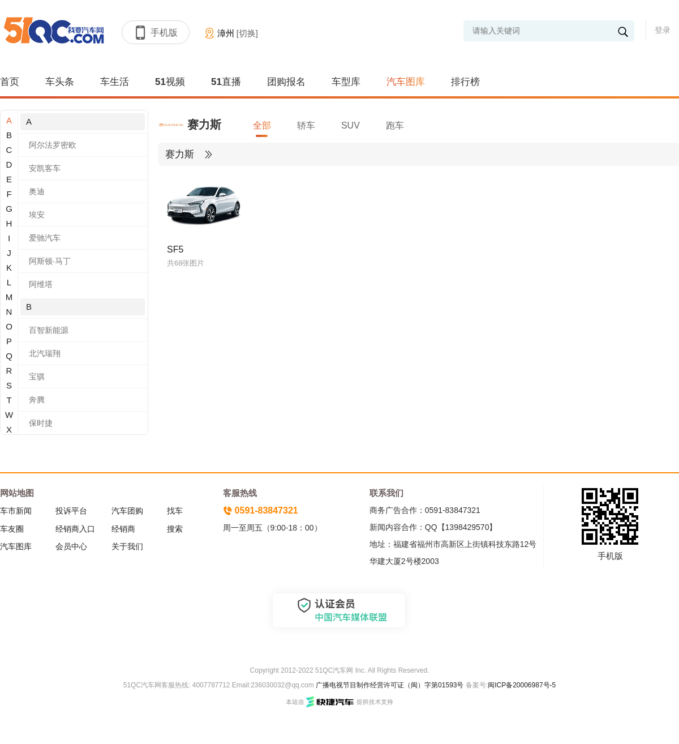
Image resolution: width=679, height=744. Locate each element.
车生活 (114, 81)
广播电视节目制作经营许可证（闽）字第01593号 (389, 685)
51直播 (226, 81)
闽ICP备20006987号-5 (522, 685)
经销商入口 (75, 528)
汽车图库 (405, 81)
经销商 (123, 528)
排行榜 (465, 81)
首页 (9, 81)
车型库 (346, 81)
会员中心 (71, 546)
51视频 (170, 81)
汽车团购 (127, 510)
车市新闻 (16, 510)
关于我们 (127, 546)
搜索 (175, 528)
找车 (175, 510)
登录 (663, 30)
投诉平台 (71, 510)
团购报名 (286, 81)
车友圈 (12, 528)
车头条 (59, 81)
